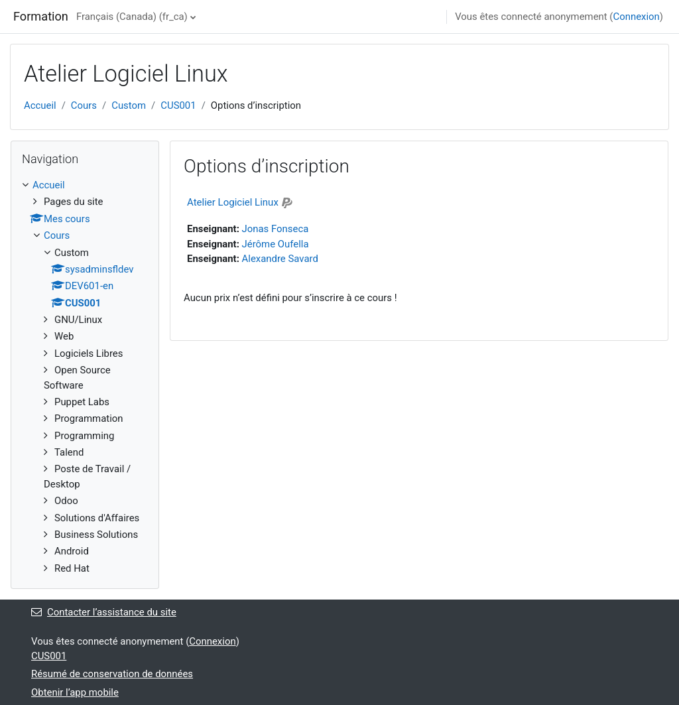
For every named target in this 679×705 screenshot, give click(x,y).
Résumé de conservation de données (112, 674)
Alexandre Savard (280, 259)
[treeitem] (85, 377)
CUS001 (178, 105)
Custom (128, 105)
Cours (84, 105)
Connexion (636, 17)
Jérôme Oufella (275, 244)
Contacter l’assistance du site (103, 612)
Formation (40, 16)
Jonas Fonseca (275, 229)
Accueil (40, 105)
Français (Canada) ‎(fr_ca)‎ (132, 17)
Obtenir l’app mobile (75, 692)
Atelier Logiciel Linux (232, 202)
